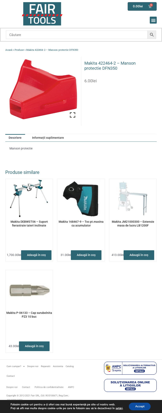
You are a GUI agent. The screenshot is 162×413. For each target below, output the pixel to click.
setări (118, 408)
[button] (153, 20)
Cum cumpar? (16, 366)
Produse (19, 49)
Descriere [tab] (15, 137)
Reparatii (45, 366)
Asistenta (58, 366)
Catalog (70, 366)
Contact (11, 376)
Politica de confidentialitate (49, 387)
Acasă (8, 49)
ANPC (71, 387)
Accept (139, 406)
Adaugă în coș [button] (36, 255)
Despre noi (32, 366)
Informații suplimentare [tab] (48, 137)
